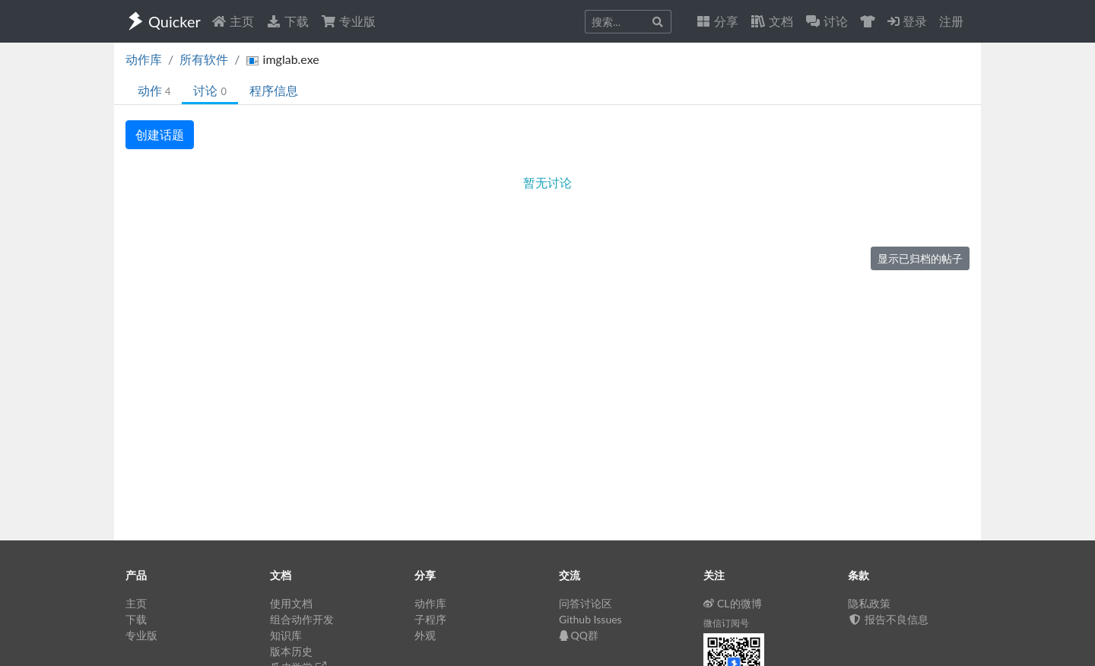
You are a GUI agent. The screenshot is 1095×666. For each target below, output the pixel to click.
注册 (951, 21)
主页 (232, 21)
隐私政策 (869, 603)
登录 (907, 21)
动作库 (143, 59)
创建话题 (159, 134)
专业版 (348, 21)
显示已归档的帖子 (920, 258)
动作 (154, 90)
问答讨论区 (585, 603)
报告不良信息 (888, 619)
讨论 (209, 90)
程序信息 (273, 90)
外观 (425, 635)
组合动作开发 (302, 619)
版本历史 (291, 651)
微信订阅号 (726, 623)
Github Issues (590, 619)
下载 (287, 21)
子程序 (430, 619)
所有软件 (203, 59)
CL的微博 (732, 603)
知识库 (286, 635)
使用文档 (291, 603)
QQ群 (578, 635)
